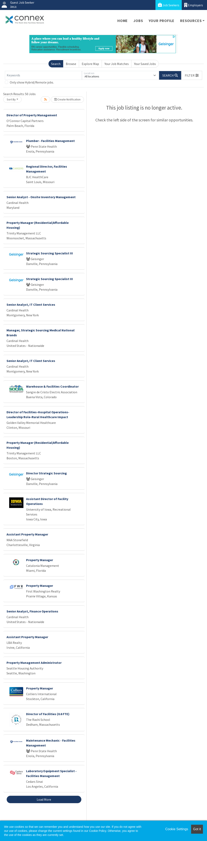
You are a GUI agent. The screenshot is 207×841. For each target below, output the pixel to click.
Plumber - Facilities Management (50, 141)
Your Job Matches (117, 64)
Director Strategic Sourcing (46, 473)
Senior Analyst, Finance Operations (32, 611)
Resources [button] (190, 20)
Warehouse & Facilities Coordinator (52, 386)
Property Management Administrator (34, 663)
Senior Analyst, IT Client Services (31, 304)
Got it (197, 829)
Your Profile (162, 20)
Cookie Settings (176, 829)
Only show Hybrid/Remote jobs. (32, 82)
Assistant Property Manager (27, 534)
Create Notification (67, 99)
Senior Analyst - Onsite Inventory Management (41, 197)
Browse (71, 64)
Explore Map (90, 64)
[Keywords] (43, 75)
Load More (44, 799)
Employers (193, 5)
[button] (191, 75)
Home (122, 20)
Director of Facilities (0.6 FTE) (47, 714)
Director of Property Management (32, 115)
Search (56, 64)
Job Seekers (168, 5)
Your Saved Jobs (145, 64)
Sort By (11, 99)
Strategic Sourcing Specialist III (49, 253)
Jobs (138, 20)
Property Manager (39, 560)
